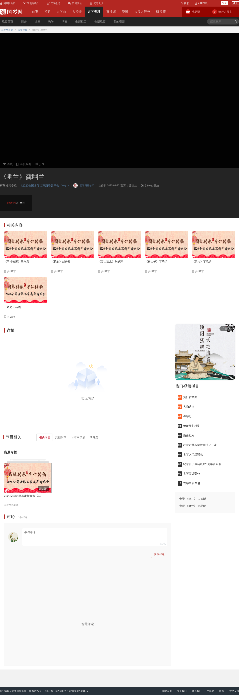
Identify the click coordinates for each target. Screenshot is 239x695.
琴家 (47, 11)
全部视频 (100, 21)
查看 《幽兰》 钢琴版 (192, 506)
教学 (51, 21)
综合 (24, 21)
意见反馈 (234, 691)
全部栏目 (80, 21)
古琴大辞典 (142, 11)
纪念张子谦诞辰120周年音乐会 (199, 464)
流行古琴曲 (187, 397)
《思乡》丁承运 (202, 261)
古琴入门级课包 (190, 454)
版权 (221, 691)
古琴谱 (77, 11)
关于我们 (182, 691)
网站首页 (167, 691)
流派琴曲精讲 (189, 425)
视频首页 (7, 21)
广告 (226, 328)
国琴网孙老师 (11, 505)
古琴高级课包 (189, 473)
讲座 (37, 21)
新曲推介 (186, 435)
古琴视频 (94, 11)
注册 (235, 3)
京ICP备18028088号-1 (57, 691)
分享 (40, 164)
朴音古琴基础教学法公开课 (197, 445)
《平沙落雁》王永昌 (16, 261)
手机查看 (23, 164)
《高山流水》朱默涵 (110, 261)
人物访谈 (186, 406)
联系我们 (197, 691)
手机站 (210, 691)
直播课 (111, 11)
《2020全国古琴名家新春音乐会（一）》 (45, 185)
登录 (224, 3)
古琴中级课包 (189, 483)
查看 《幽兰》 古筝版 (192, 498)
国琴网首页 (7, 29)
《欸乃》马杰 (12, 307)
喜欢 (8, 164)
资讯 (125, 11)
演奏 (64, 21)
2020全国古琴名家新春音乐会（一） (26, 496)
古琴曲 (61, 11)
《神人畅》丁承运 (156, 261)
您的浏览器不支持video (119, 96)
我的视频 (119, 21)
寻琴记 (185, 416)
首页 (35, 11)
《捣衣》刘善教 (61, 261)
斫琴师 (161, 11)
